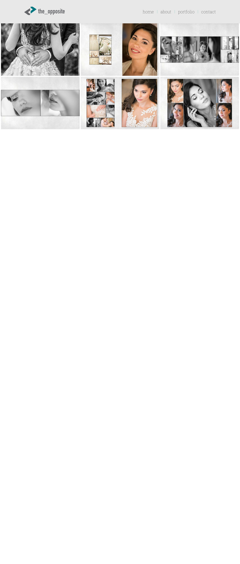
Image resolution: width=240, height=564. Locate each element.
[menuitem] (148, 11)
